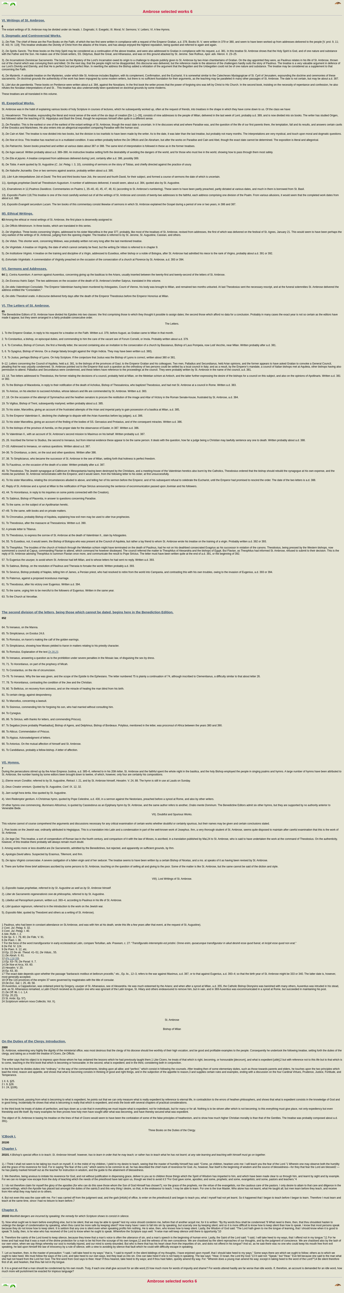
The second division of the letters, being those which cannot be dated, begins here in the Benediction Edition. (88, 612)
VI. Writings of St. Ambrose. (23, 20)
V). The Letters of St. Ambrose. (26, 305)
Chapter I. (9, 1148)
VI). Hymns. (11, 762)
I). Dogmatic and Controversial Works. (31, 35)
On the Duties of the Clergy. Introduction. (34, 1041)
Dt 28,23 (53, 651)
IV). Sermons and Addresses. (24, 269)
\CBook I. (9, 1136)
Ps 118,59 (12, 958)
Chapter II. (10, 1210)
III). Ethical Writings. (17, 213)
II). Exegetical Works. (18, 103)
